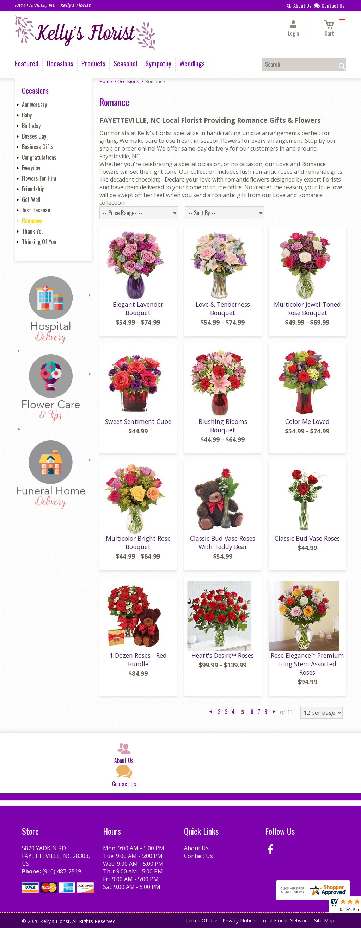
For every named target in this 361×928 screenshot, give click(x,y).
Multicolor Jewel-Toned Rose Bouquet (307, 308)
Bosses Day (34, 136)
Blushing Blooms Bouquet (222, 425)
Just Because (36, 210)
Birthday (31, 125)
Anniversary (34, 104)
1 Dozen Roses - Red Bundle (138, 659)
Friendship (33, 189)
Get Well (31, 199)
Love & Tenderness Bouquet (223, 308)
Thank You (33, 231)
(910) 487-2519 (61, 871)
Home (105, 81)
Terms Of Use (201, 920)
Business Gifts (38, 146)
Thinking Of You (39, 241)
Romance (32, 220)
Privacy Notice (238, 920)
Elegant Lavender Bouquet (138, 308)
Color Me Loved (307, 421)
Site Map (324, 920)
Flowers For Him (39, 178)
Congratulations (39, 157)
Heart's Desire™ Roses (222, 655)
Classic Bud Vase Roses (307, 538)
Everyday (31, 168)
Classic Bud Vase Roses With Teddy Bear (222, 542)
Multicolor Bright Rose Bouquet (138, 542)
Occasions (128, 81)
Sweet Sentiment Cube (138, 421)
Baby (27, 115)
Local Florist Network (284, 920)
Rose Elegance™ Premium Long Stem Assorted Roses (307, 663)
